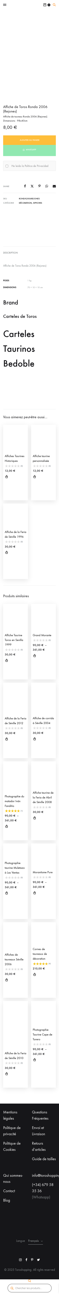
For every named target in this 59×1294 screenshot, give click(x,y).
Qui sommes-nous (13, 1178)
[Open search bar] (54, 4)
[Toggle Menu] (4, 5)
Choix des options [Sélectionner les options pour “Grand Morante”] (35, 656)
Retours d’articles (39, 1146)
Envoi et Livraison (38, 1130)
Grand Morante (42, 635)
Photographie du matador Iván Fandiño (14, 801)
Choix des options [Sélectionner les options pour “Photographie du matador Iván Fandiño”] (6, 826)
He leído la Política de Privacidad (29, 166)
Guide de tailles (44, 1159)
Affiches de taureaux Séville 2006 (14, 959)
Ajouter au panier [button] (6, 552)
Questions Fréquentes (40, 1115)
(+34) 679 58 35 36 (42, 1187)
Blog (6, 1200)
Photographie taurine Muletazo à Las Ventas (15, 867)
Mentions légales (10, 1115)
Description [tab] (10, 252)
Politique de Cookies (12, 1146)
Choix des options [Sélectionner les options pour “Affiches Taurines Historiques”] (6, 477)
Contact (9, 1191)
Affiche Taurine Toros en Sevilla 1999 (14, 640)
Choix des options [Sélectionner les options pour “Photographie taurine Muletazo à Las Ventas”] (6, 893)
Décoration (25, 203)
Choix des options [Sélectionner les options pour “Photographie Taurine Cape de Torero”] (35, 1060)
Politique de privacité (12, 1130)
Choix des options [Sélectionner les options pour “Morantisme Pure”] (35, 893)
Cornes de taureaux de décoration (40, 953)
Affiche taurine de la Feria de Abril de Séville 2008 (43, 797)
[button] (29, 149)
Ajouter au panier (29, 140)
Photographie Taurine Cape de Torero (42, 1034)
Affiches (37, 203)
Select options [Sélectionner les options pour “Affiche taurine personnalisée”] (35, 477)
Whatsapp (30, 149)
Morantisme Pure (43, 872)
